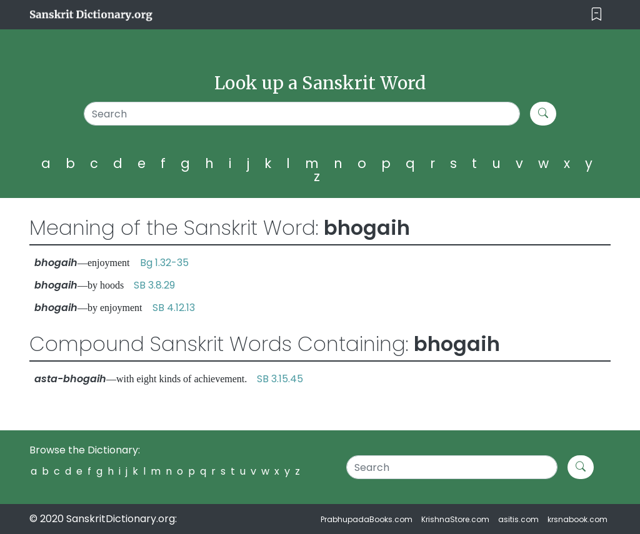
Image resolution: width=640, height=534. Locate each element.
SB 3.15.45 (280, 379)
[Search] (302, 114)
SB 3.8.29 (154, 285)
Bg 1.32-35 (164, 262)
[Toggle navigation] (596, 15)
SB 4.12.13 (173, 307)
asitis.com (518, 519)
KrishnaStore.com (455, 519)
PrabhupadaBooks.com (366, 519)
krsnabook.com (578, 519)
